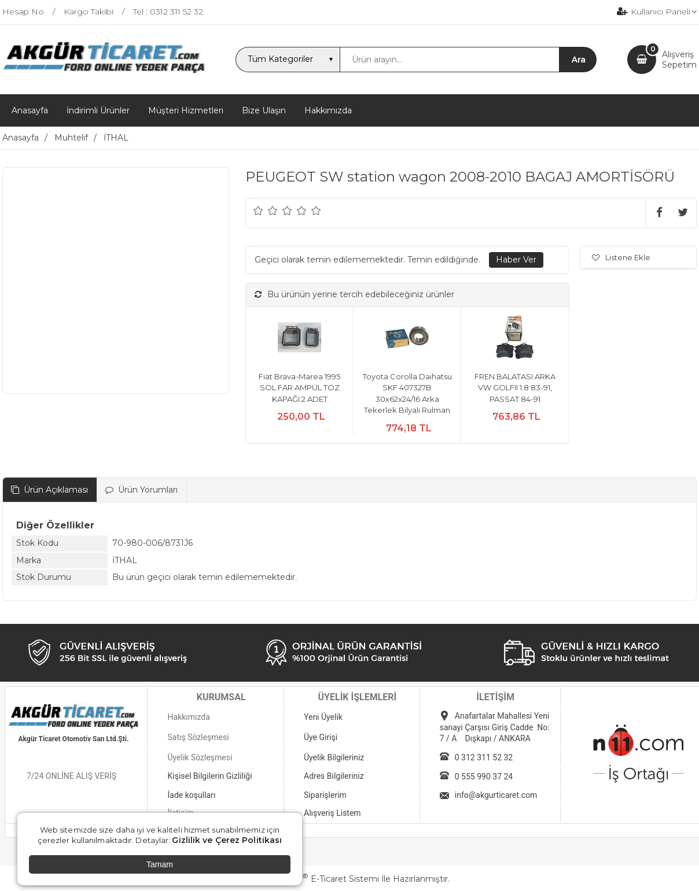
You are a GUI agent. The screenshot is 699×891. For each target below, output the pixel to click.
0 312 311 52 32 (484, 757)
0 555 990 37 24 (484, 776)
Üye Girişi (320, 737)
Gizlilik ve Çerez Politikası (227, 840)
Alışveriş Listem (332, 813)
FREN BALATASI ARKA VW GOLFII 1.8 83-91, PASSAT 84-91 (514, 388)
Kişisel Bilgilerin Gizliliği (209, 776)
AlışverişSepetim (679, 59)
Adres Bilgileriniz (334, 776)
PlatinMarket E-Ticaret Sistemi (314, 879)
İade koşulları (191, 795)
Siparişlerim (325, 795)
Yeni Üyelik (323, 717)
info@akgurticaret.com (496, 795)
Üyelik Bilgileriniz (334, 757)
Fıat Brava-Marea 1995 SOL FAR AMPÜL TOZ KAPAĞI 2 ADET (299, 388)
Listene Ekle (621, 257)
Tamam (159, 864)
